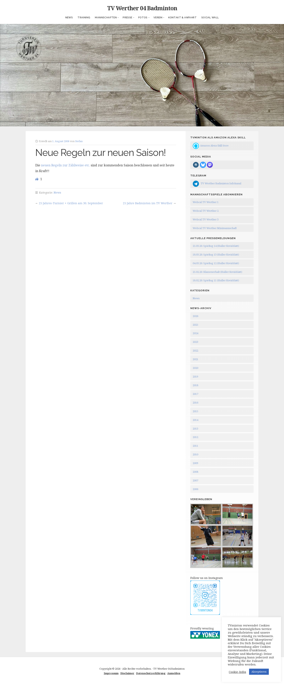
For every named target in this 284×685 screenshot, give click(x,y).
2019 (195, 376)
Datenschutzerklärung (150, 673)
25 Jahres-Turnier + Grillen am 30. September (71, 203)
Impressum (111, 673)
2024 (195, 333)
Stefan (79, 141)
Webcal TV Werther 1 (206, 202)
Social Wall (210, 17)
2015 (195, 411)
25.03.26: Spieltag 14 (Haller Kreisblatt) (216, 246)
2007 (195, 480)
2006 (195, 489)
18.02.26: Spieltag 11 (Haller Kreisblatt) (216, 280)
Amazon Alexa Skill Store (214, 145)
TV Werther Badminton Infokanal (221, 183)
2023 (195, 342)
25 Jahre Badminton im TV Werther (147, 203)
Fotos (143, 17)
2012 (195, 437)
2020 (195, 368)
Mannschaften (106, 17)
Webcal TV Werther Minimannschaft (215, 228)
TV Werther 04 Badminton (142, 8)
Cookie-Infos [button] (237, 672)
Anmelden (173, 673)
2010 (195, 454)
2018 (195, 385)
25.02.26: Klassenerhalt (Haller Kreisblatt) (217, 272)
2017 (195, 394)
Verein (157, 17)
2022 (195, 350)
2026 (195, 316)
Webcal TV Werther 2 (206, 210)
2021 (195, 359)
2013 (195, 428)
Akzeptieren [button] (258, 671)
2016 (195, 402)
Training (84, 17)
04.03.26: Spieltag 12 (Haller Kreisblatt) (216, 263)
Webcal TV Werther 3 (206, 219)
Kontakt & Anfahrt (182, 17)
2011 (195, 445)
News (69, 17)
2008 (195, 471)
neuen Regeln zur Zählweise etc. (65, 165)
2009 (195, 463)
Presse (127, 17)
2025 (195, 324)
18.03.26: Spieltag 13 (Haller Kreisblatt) (216, 254)
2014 (195, 420)
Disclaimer (127, 673)
